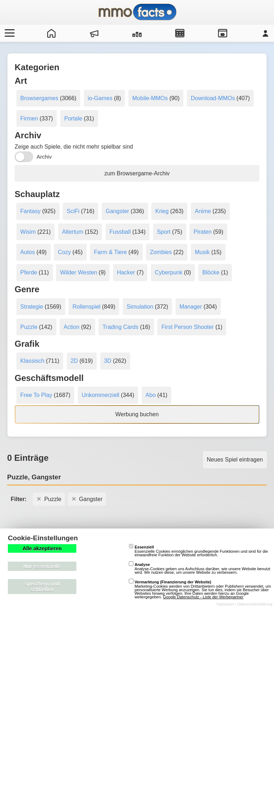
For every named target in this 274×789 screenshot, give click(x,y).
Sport (164, 232)
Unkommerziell (101, 395)
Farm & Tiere (110, 252)
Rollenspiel (86, 307)
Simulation (140, 307)
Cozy (64, 252)
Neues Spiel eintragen (235, 460)
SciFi (73, 211)
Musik (202, 252)
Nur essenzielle (42, 566)
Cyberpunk (168, 272)
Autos (27, 252)
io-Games (100, 98)
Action (71, 327)
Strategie (31, 307)
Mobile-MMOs (150, 98)
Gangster (117, 211)
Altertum (72, 232)
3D (107, 361)
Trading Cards (120, 327)
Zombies (161, 252)
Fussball (120, 232)
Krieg (161, 211)
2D (74, 361)
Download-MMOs (213, 98)
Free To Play (36, 395)
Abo (151, 395)
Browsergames (39, 98)
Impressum (225, 604)
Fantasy (30, 211)
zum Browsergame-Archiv (136, 173)
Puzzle (28, 327)
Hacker (126, 272)
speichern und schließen (42, 586)
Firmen (29, 118)
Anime (203, 211)
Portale (73, 118)
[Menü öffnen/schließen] (8, 33)
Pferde (28, 272)
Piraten (202, 232)
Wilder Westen (78, 272)
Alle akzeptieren (42, 548)
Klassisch (32, 361)
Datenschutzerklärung (254, 604)
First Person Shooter (187, 327)
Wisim (28, 232)
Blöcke (210, 272)
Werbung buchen (137, 414)
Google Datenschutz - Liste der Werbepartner (203, 597)
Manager (190, 307)
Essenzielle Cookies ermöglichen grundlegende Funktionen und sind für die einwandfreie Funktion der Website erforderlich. (198, 551)
